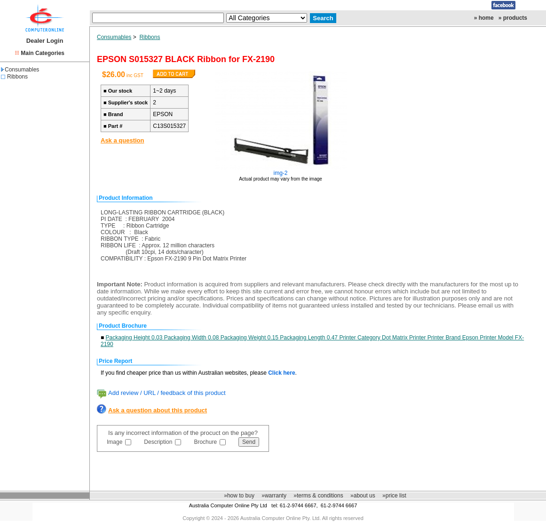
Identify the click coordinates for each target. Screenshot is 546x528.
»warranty (273, 495)
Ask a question (122, 140)
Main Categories (42, 53)
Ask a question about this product (157, 410)
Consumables (20, 69)
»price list (394, 495)
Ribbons (17, 76)
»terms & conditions (318, 495)
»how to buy (239, 495)
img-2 (281, 173)
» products (513, 18)
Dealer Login (44, 40)
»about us (362, 495)
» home (484, 18)
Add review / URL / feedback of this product (167, 392)
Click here (281, 373)
